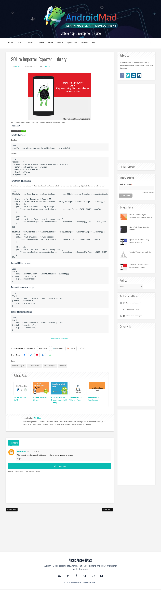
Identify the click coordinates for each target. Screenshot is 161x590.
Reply (19, 460)
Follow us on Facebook (132, 303)
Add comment (59, 467)
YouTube (84, 43)
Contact (60, 43)
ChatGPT (44, 349)
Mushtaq (37, 419)
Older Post (107, 510)
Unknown (21, 452)
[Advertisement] (60, 532)
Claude (72, 349)
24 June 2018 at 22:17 (35, 452)
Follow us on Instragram (132, 316)
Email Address (125, 184)
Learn (20, 43)
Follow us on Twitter (131, 309)
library (64, 366)
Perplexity (59, 349)
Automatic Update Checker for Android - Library (58, 400)
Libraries (31, 43)
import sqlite (51, 366)
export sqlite (36, 366)
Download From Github (59, 339)
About (50, 43)
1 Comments (47, 67)
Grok (84, 349)
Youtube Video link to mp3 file (140, 252)
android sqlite (19, 366)
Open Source (72, 43)
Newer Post (11, 510)
